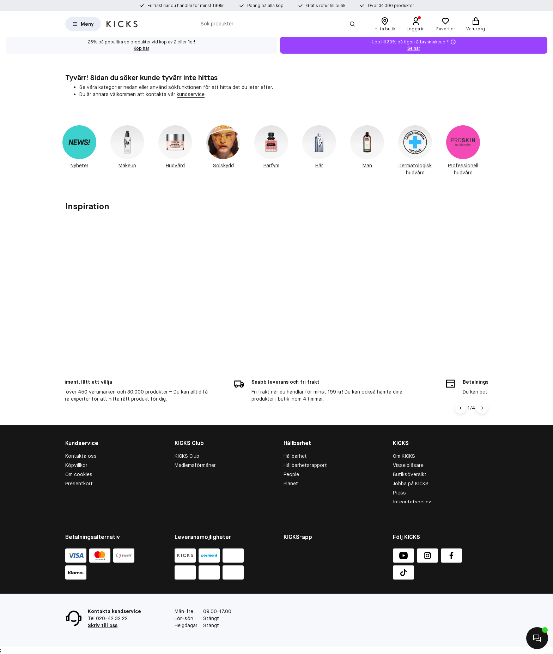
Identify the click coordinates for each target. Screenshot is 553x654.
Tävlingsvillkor (81, 481)
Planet (291, 471)
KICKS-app (405, 499)
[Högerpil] (482, 396)
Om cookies (78, 462)
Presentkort (79, 471)
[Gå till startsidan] (122, 24)
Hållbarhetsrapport (305, 453)
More (289, 490)
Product (293, 481)
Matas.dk (403, 508)
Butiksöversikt (409, 462)
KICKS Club (187, 444)
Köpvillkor (76, 453)
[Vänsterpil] (460, 396)
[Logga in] (416, 24)
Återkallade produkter (90, 490)
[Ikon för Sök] (352, 24)
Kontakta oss (81, 444)
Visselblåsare (408, 453)
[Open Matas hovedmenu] (83, 24)
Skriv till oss (102, 625)
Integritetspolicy (412, 490)
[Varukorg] (475, 24)
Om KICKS (404, 444)
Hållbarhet (295, 444)
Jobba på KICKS (411, 471)
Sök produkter (217, 23)
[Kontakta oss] (537, 638)
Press (399, 481)
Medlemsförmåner (195, 453)
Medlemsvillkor (191, 462)
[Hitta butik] (385, 24)
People (291, 462)
